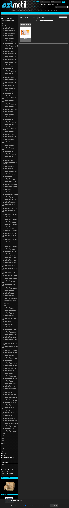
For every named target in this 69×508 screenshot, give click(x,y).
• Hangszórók (3, 455)
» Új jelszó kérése (51, 4)
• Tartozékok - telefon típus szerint (30, 17)
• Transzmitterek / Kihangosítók (7, 473)
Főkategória (22, 17)
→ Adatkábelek (6, 303)
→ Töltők (4, 305)
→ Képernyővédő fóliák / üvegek (9, 300)
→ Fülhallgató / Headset (8, 301)
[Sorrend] (46, 20)
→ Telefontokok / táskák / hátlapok (10, 298)
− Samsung (38, 17)
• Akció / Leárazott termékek (6, 18)
